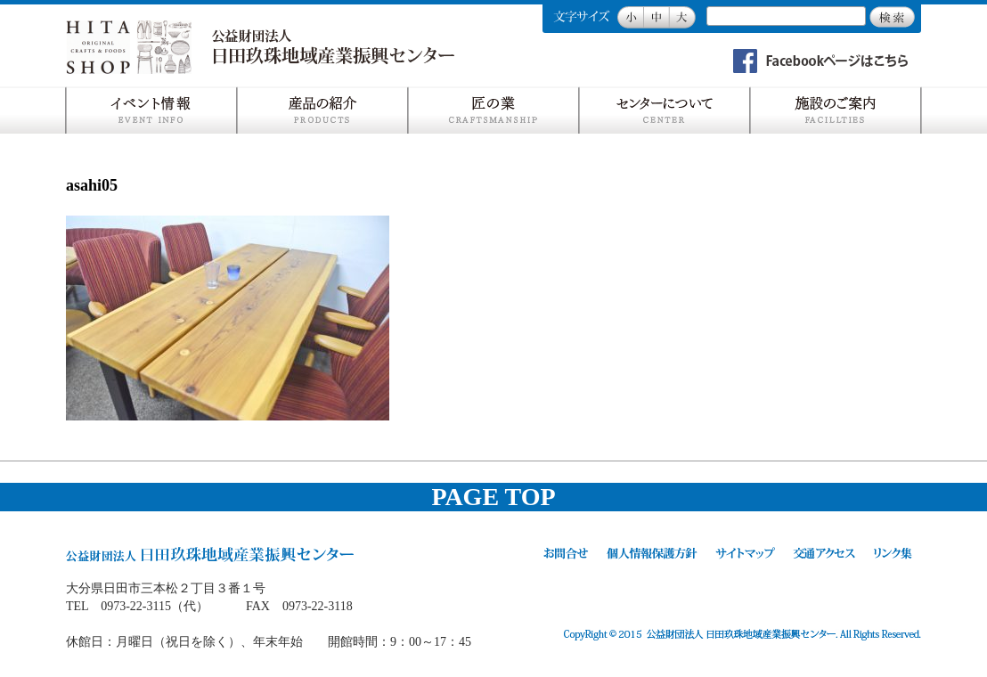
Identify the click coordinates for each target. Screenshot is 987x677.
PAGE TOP (493, 496)
